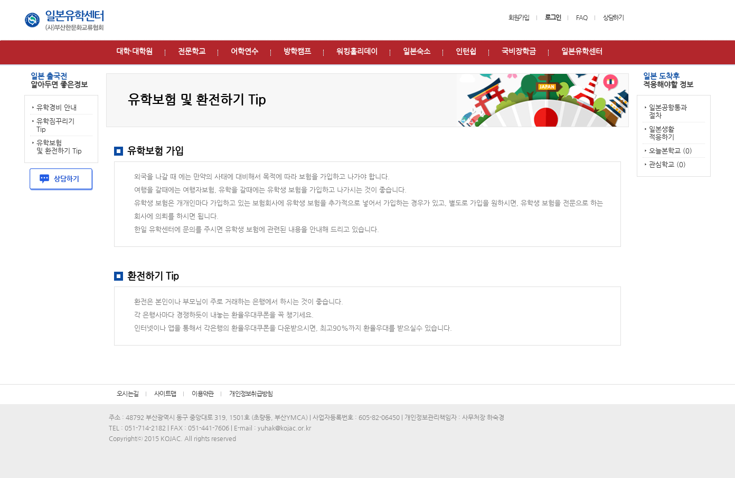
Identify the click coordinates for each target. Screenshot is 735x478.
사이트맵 (165, 393)
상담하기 (613, 17)
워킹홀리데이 (357, 51)
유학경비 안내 (56, 107)
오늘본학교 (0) (670, 151)
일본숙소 (416, 51)
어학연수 (244, 51)
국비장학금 (519, 51)
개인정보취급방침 (250, 393)
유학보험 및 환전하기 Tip (59, 147)
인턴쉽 (466, 51)
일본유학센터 (581, 51)
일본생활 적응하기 (661, 133)
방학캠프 (297, 51)
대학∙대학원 (134, 51)
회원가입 (518, 17)
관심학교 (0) (667, 164)
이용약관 (202, 393)
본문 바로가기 (0, 0)
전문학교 (191, 51)
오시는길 (127, 393)
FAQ (581, 17)
